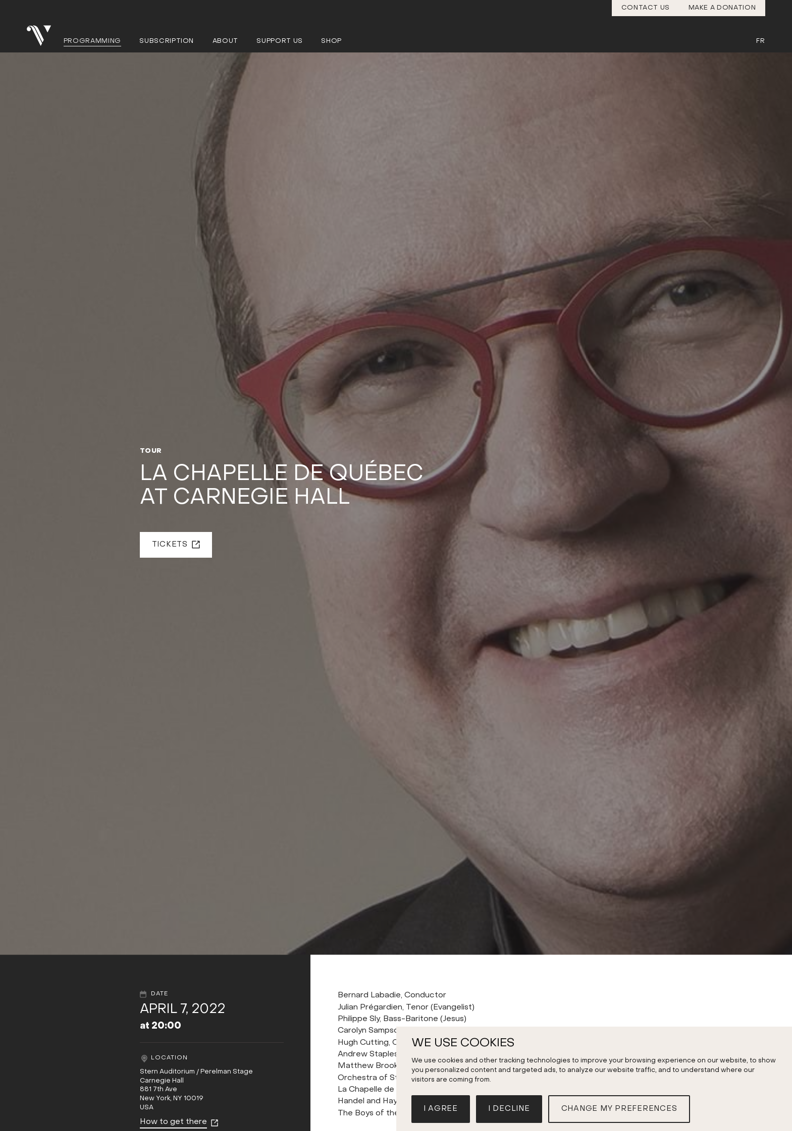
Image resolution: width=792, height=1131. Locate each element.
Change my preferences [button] (619, 1108)
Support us (279, 41)
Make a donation (722, 8)
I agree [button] (441, 1108)
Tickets (170, 544)
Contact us (645, 8)
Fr (760, 41)
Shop (331, 41)
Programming (92, 41)
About (225, 41)
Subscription (166, 41)
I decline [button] (509, 1108)
